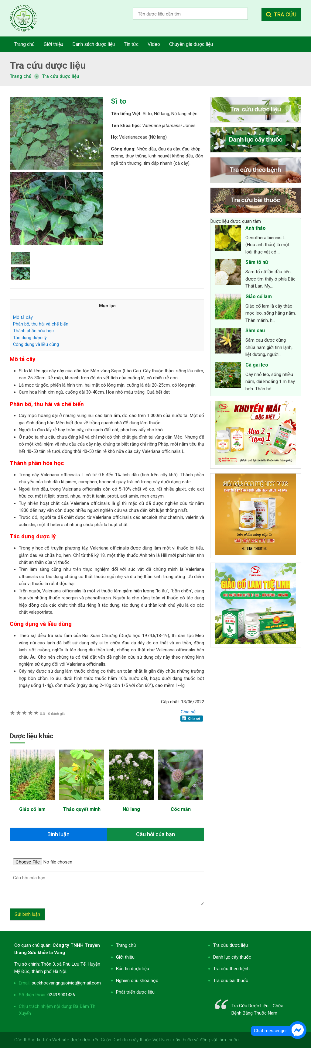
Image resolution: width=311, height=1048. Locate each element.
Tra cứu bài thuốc (230, 980)
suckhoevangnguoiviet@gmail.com (66, 983)
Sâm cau (255, 330)
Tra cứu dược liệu (28, 18)
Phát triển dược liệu (135, 992)
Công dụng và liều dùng (36, 344)
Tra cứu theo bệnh (231, 968)
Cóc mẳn (181, 809)
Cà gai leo (256, 365)
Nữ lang (131, 809)
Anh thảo (255, 228)
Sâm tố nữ (256, 262)
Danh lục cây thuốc (232, 957)
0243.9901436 (61, 995)
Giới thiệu (125, 957)
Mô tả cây (23, 317)
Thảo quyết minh (82, 809)
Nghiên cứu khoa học (137, 980)
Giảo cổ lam (32, 809)
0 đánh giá (52, 713)
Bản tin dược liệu (132, 968)
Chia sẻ (188, 712)
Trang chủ (126, 945)
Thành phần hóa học (33, 330)
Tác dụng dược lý (30, 337)
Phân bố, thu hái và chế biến (40, 324)
